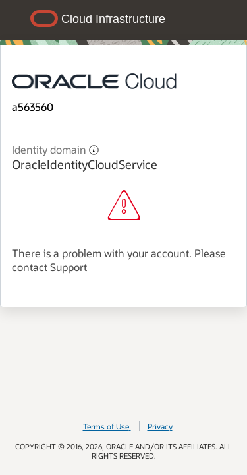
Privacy (160, 426)
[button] (94, 149)
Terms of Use (107, 426)
